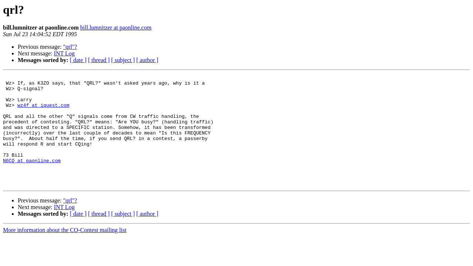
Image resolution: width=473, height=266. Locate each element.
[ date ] (78, 60)
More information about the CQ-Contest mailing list (64, 252)
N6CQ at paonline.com (32, 178)
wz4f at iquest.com (43, 111)
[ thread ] (99, 60)
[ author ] (147, 60)
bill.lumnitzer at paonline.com (116, 27)
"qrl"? (70, 47)
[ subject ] (123, 60)
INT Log (64, 53)
